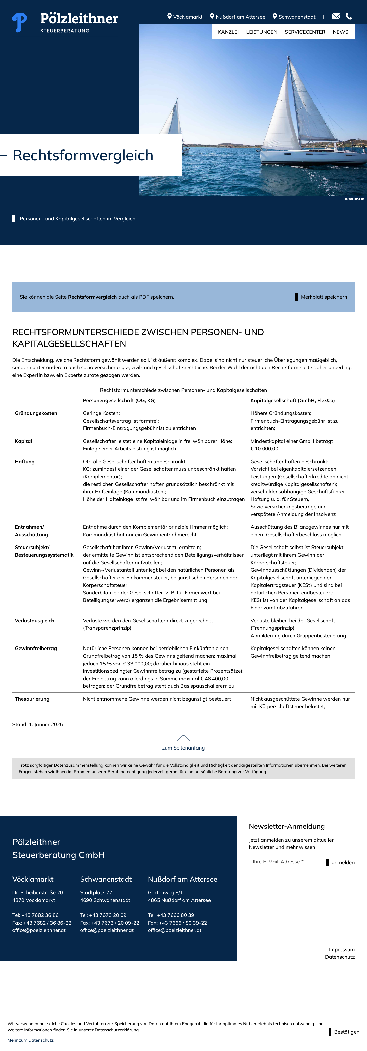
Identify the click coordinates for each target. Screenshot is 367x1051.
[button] (321, 297)
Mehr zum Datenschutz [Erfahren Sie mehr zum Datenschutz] (31, 1040)
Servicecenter (305, 31)
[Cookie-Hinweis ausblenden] (344, 1032)
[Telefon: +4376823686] (350, 16)
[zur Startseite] (65, 21)
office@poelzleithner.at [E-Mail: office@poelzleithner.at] (39, 930)
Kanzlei (228, 31)
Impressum (342, 949)
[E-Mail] (283, 861)
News (340, 31)
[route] (241, 16)
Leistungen (261, 31)
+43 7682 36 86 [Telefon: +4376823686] (40, 915)
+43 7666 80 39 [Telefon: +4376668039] (175, 915)
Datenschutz (340, 957)
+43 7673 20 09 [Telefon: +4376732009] (107, 915)
